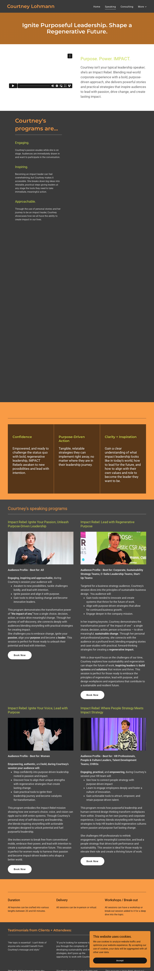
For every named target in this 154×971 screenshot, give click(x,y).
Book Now (20, 655)
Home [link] (96, 6)
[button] (142, 7)
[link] (31, 7)
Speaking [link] (110, 6)
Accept (120, 960)
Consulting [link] (127, 6)
